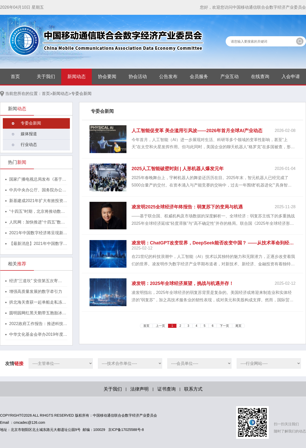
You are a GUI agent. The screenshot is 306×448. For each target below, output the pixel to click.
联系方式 (193, 389)
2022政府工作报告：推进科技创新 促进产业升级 (38, 324)
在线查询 (260, 76)
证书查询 (166, 389)
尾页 (238, 326)
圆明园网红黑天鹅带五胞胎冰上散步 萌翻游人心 (37, 313)
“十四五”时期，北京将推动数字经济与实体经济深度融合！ (37, 211)
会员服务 (199, 76)
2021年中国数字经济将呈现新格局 (38, 233)
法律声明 (139, 389)
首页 (15, 76)
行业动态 (29, 144)
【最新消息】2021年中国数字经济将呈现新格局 (38, 243)
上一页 (160, 326)
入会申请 (291, 76)
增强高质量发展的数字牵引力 (35, 291)
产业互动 (229, 76)
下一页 (224, 326)
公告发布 (168, 76)
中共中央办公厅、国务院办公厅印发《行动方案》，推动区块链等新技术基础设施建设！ (37, 190)
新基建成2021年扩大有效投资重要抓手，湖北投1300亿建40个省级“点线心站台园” (38, 201)
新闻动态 (76, 76)
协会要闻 (107, 76)
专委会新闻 (81, 93)
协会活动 (138, 76)
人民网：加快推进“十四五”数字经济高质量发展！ (37, 222)
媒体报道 (29, 134)
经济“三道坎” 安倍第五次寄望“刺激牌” (33, 281)
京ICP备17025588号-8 (126, 430)
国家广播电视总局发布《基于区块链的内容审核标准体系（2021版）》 (38, 179)
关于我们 (46, 76)
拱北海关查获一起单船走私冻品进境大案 (37, 302)
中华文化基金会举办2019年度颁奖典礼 (38, 334)
